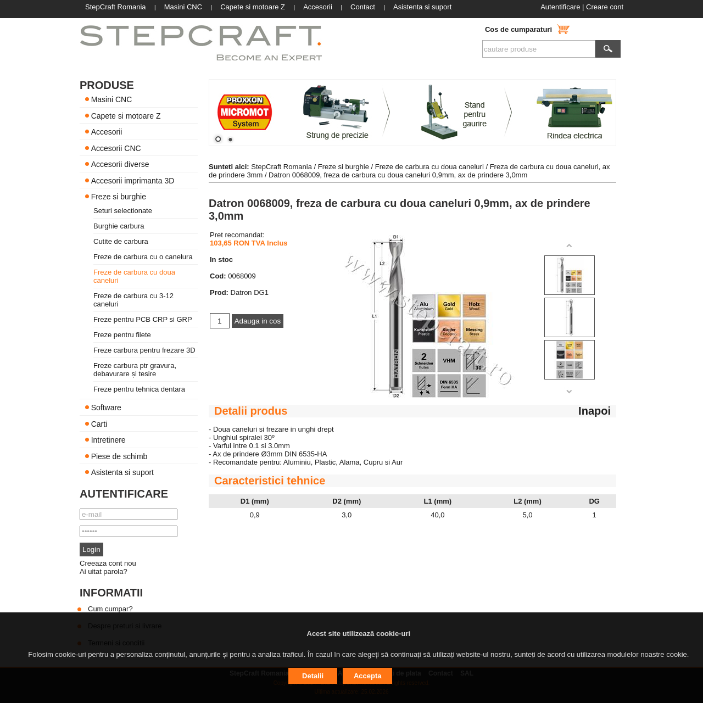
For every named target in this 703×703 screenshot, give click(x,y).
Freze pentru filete (122, 335)
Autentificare (560, 7)
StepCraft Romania (281, 167)
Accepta (368, 676)
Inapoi (594, 411)
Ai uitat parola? (103, 571)
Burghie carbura (118, 226)
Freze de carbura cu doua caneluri (429, 167)
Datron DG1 (250, 292)
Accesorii (106, 131)
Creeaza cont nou (108, 563)
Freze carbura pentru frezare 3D (144, 350)
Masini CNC (111, 99)
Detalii (312, 676)
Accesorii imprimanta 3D (133, 180)
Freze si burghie (118, 196)
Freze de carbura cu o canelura (143, 257)
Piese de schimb (119, 455)
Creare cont (604, 7)
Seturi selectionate (122, 211)
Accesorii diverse (120, 164)
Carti (99, 423)
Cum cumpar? (110, 609)
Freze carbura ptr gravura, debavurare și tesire (134, 369)
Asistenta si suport (122, 472)
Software (106, 407)
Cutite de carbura (120, 241)
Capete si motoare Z (126, 115)
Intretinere (108, 440)
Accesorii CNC (116, 147)
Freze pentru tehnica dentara (139, 389)
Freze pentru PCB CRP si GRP (142, 319)
